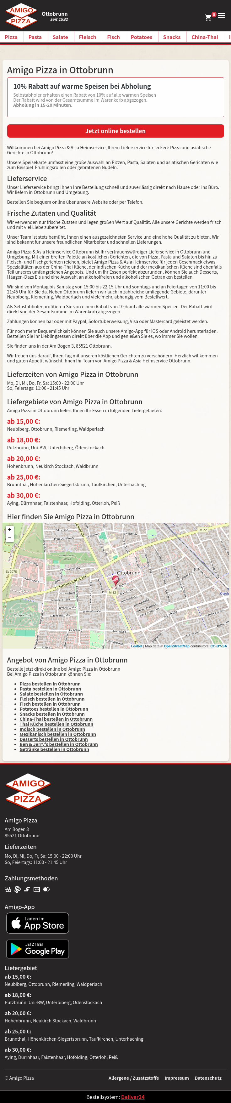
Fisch (113, 37)
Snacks (172, 37)
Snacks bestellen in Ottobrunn (52, 714)
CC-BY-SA (218, 646)
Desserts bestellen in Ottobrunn (54, 739)
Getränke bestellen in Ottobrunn (54, 749)
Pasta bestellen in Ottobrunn (50, 688)
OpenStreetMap (176, 646)
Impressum (177, 1078)
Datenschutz (208, 1078)
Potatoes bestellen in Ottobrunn (54, 709)
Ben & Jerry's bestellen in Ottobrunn (59, 744)
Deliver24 (133, 1096)
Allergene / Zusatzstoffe (134, 1078)
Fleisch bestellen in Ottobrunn (52, 699)
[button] (221, 15)
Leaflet (136, 646)
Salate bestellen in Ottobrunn (51, 694)
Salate (60, 37)
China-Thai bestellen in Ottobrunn (56, 719)
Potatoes (142, 37)
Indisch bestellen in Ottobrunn (52, 729)
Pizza (11, 37)
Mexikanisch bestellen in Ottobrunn (58, 734)
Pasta (35, 37)
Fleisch (87, 37)
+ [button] (10, 530)
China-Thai (204, 37)
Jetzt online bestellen (115, 131)
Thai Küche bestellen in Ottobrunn (57, 724)
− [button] (10, 538)
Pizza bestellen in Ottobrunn (50, 683)
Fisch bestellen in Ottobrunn (50, 704)
